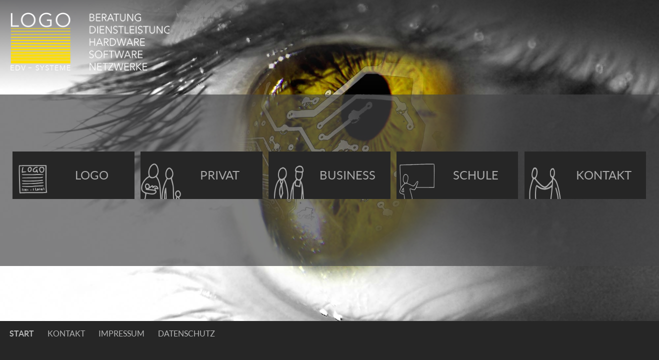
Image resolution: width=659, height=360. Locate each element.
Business (348, 175)
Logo (91, 175)
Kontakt (604, 175)
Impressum (121, 333)
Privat (220, 175)
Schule (475, 175)
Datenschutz (186, 333)
